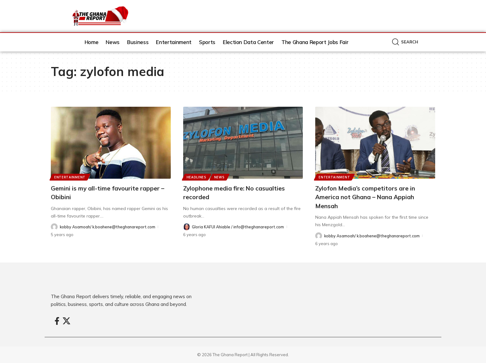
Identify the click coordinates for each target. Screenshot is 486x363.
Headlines (197, 177)
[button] (405, 42)
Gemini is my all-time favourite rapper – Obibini (100, 192)
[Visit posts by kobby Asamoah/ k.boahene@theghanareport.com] (54, 227)
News (220, 177)
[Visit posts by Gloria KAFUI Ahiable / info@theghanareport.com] (186, 227)
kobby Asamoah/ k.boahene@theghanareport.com (109, 226)
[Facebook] (57, 321)
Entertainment (70, 177)
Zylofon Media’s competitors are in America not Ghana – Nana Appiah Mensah (372, 197)
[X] (66, 321)
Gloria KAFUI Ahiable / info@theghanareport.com (239, 226)
